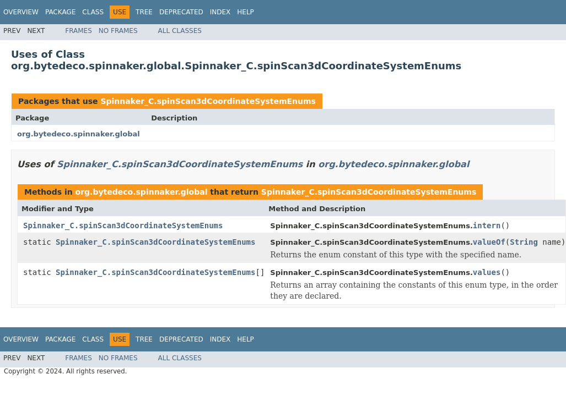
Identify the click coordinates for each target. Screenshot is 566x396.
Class (93, 12)
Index (220, 12)
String (524, 242)
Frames (78, 31)
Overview (21, 12)
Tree (144, 12)
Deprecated (181, 12)
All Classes (180, 31)
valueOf (489, 242)
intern (487, 225)
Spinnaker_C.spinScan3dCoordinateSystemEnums (207, 101)
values (487, 272)
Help (245, 12)
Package (60, 12)
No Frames (118, 31)
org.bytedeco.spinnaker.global (78, 134)
